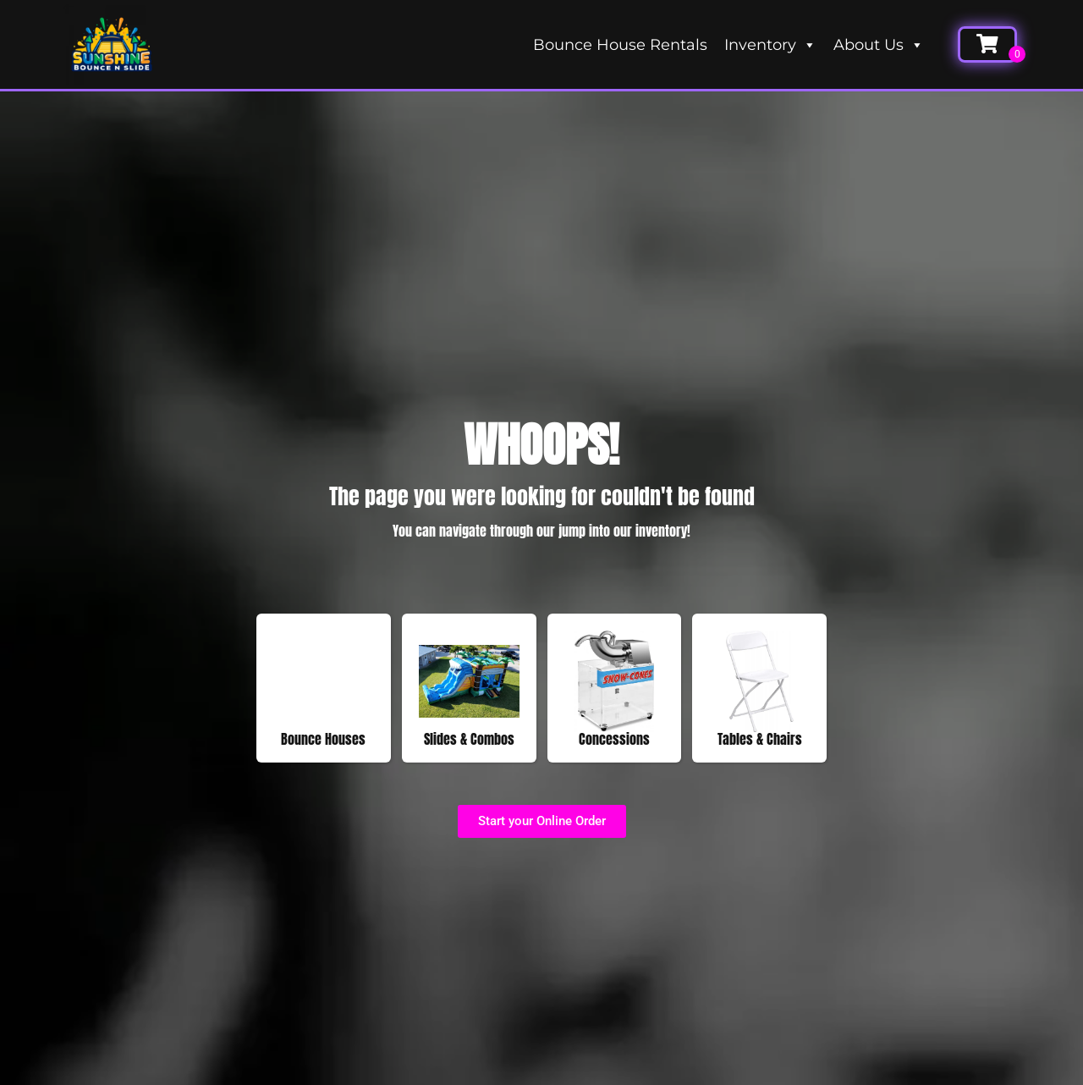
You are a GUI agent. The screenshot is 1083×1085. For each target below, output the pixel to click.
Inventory (770, 45)
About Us (878, 45)
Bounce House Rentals (620, 45)
